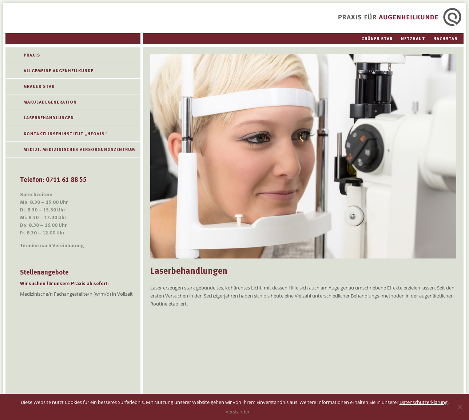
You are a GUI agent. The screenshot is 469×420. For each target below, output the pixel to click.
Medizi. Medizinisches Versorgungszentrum (79, 149)
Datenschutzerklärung (424, 402)
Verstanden (238, 411)
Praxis (32, 55)
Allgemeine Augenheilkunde (59, 70)
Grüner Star (377, 38)
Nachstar (445, 38)
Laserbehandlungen (49, 117)
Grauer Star (39, 86)
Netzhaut (413, 38)
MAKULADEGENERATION (50, 102)
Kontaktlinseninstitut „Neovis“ (65, 133)
